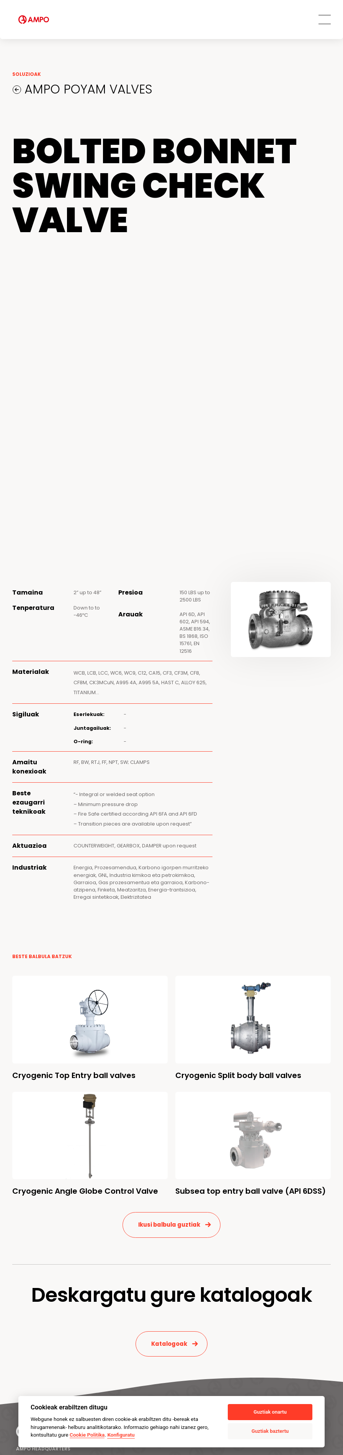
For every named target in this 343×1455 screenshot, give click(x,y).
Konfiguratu (120, 1435)
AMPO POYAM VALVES (86, 89)
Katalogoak (169, 1344)
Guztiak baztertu (270, 1431)
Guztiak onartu (269, 1412)
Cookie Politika (87, 1435)
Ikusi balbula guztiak (169, 1225)
